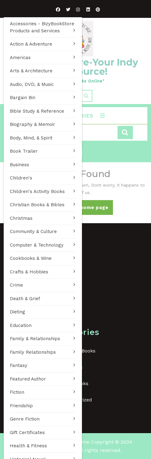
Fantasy (18, 365)
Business (19, 164)
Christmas (21, 218)
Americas (20, 57)
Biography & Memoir (32, 124)
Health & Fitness (28, 446)
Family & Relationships (35, 338)
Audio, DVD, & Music (32, 84)
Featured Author (28, 379)
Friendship (21, 406)
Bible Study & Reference (37, 111)
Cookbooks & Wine (31, 258)
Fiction (17, 392)
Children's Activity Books (37, 191)
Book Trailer (24, 151)
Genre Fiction (25, 419)
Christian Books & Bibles (37, 204)
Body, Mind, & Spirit (31, 138)
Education (21, 325)
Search (125, 132)
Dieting (17, 312)
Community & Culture (33, 231)
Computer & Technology (37, 245)
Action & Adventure (31, 44)
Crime (16, 285)
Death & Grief (25, 298)
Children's (21, 178)
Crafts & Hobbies (29, 272)
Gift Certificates (27, 432)
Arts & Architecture (31, 71)
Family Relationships (33, 352)
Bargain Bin (22, 97)
